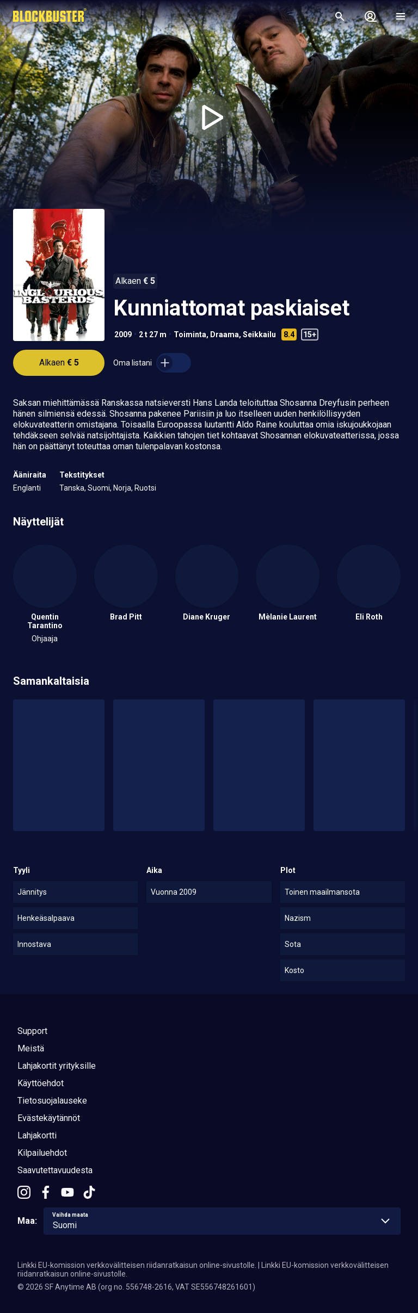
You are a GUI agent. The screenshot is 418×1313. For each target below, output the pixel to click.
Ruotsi (145, 488)
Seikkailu (259, 334)
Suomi (99, 488)
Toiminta (190, 334)
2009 (123, 334)
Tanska (71, 488)
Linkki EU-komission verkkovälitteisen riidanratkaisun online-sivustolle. (136, 1265)
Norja (122, 488)
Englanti (27, 488)
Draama (224, 334)
